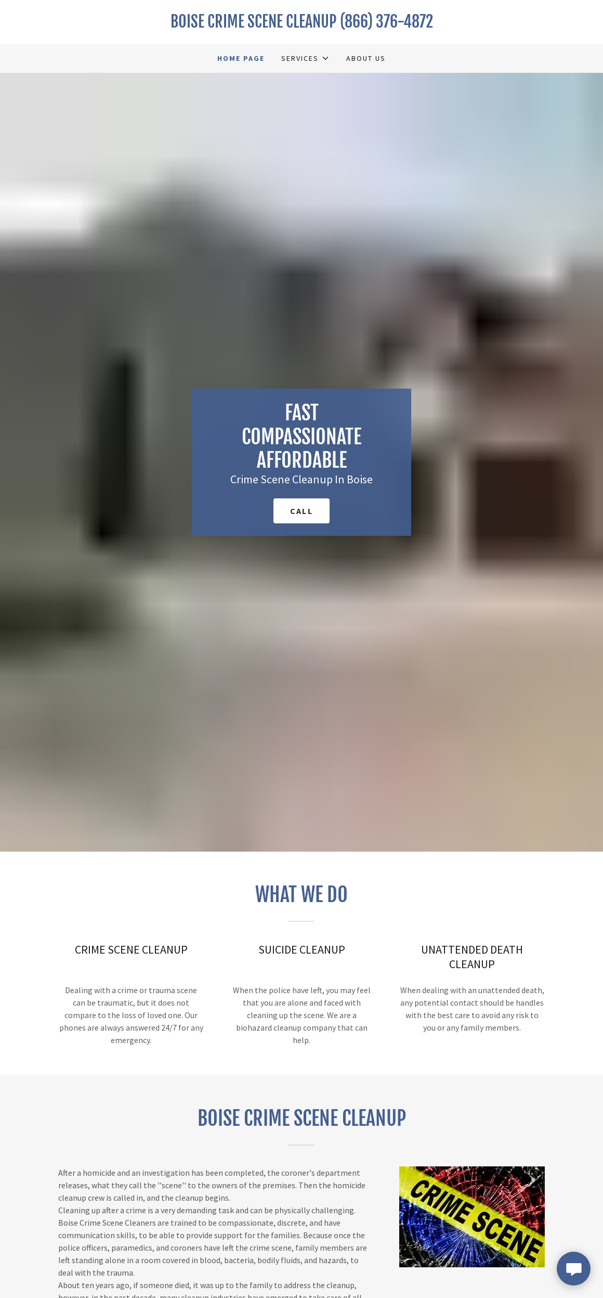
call (301, 511)
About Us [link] (366, 58)
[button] (305, 58)
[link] (301, 24)
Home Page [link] (241, 58)
